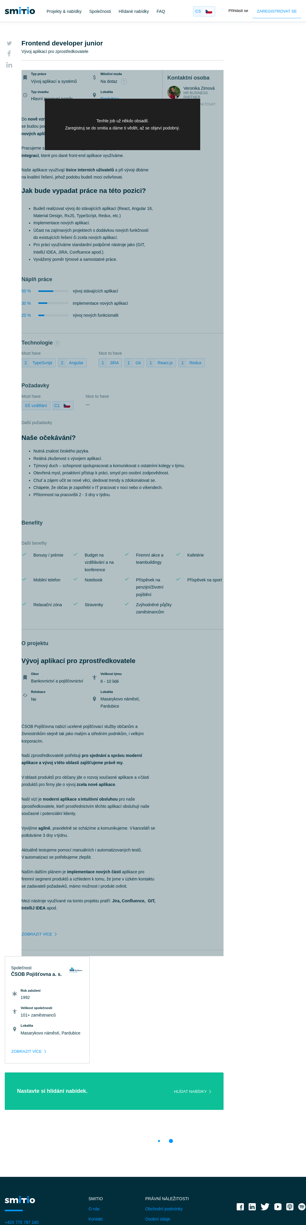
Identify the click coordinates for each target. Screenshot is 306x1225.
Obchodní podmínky (164, 1113)
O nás (94, 1113)
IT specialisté (17, 1162)
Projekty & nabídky (64, 11)
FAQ (161, 11)
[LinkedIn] (9, 65)
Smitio (95, 1102)
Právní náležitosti (167, 1102)
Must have (33, 397)
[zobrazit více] (42, 953)
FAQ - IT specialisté (23, 1183)
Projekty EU (156, 1143)
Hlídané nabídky (134, 11)
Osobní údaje (157, 1123)
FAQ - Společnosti (22, 1193)
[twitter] (265, 1112)
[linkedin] (252, 1112)
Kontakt (95, 1123)
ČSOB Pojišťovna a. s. (243, 52)
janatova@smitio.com (25, 1136)
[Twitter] (9, 44)
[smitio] (20, 10)
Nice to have (99, 397)
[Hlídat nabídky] (180, 996)
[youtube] (277, 1112)
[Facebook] (9, 54)
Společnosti (100, 11)
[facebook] (240, 1112)
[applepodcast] (289, 1112)
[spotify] (301, 1112)
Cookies (152, 1133)
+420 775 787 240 (22, 1126)
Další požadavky (39, 424)
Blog (92, 1133)
